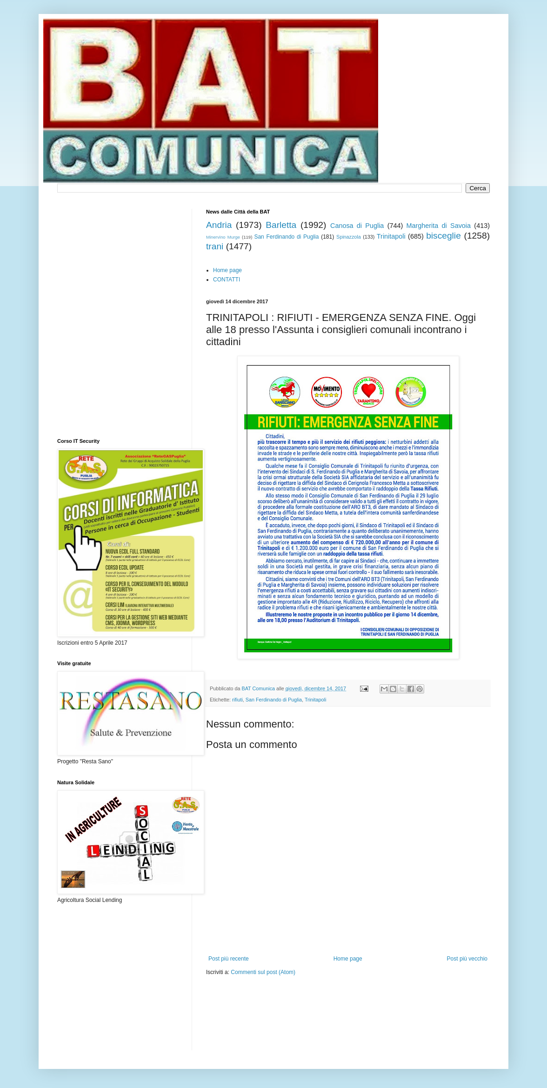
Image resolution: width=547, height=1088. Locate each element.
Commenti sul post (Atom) (263, 972)
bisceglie (443, 235)
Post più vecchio (467, 958)
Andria (219, 225)
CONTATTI (226, 279)
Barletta (281, 225)
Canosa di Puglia (357, 225)
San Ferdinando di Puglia (286, 237)
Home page (227, 270)
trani (214, 246)
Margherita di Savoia (439, 225)
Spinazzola (348, 237)
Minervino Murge (223, 237)
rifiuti (237, 699)
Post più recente (228, 958)
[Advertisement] (315, 1004)
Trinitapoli (391, 236)
